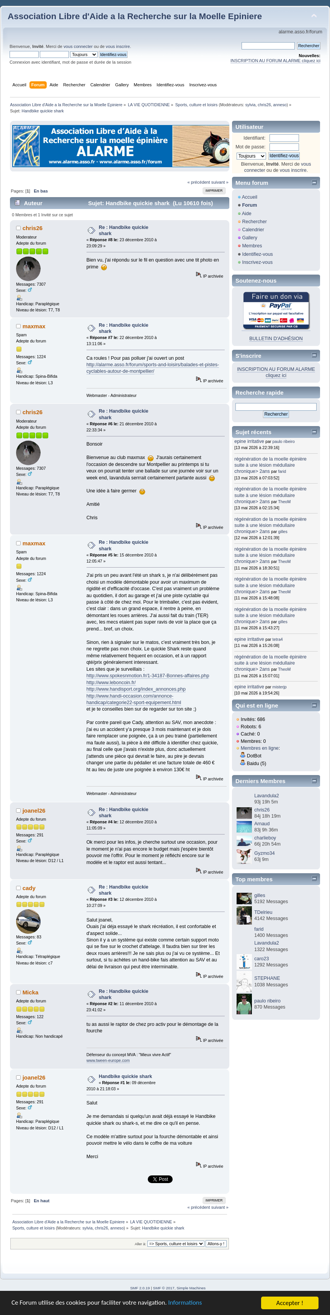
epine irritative (249, 441)
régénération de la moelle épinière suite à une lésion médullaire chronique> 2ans (270, 465)
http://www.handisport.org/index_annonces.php (136, 689)
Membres (252, 246)
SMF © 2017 (164, 1288)
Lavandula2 (266, 795)
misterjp (280, 687)
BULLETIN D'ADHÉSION (276, 338)
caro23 (261, 958)
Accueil (249, 197)
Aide (247, 213)
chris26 (264, 104)
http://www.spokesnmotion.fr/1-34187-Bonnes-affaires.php (148, 675)
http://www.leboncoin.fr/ (111, 682)
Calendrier (253, 229)
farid (282, 471)
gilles (283, 531)
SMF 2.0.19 (140, 1288)
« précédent (198, 182)
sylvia (250, 104)
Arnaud (262, 823)
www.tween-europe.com (108, 1060)
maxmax (34, 326)
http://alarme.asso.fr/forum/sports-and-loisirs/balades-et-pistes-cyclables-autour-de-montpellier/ (153, 368)
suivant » (220, 182)
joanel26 (34, 810)
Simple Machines (191, 1288)
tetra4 (278, 639)
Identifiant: (254, 138)
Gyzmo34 (264, 853)
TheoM (284, 501)
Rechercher (254, 221)
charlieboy (265, 838)
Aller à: (140, 1244)
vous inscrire (118, 46)
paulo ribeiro (284, 441)
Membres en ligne (260, 748)
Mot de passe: (250, 147)
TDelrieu (263, 912)
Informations (186, 1303)
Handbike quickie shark (125, 1076)
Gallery (249, 237)
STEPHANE (267, 978)
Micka (31, 992)
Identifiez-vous (257, 254)
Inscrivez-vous (257, 262)
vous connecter (78, 46)
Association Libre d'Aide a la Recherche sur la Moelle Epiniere (135, 16)
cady (29, 888)
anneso (280, 104)
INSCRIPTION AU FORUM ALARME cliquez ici (275, 60)
